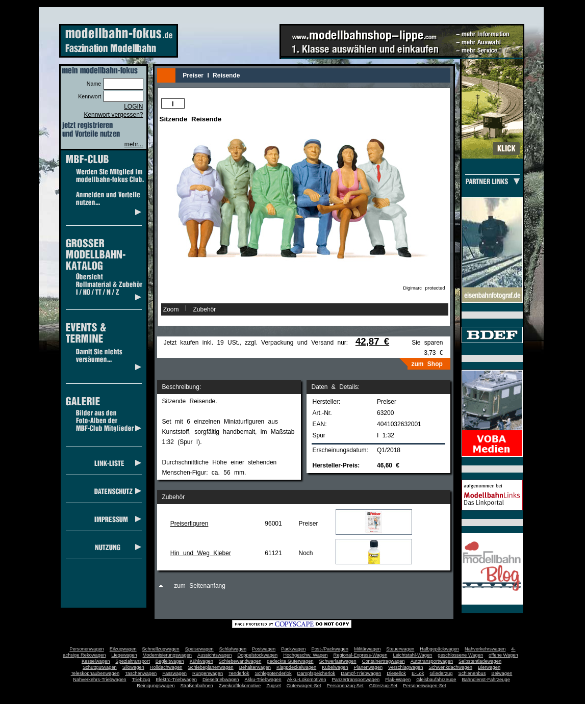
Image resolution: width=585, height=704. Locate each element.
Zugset (273, 685)
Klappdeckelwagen (296, 667)
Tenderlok (238, 673)
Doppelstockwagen (257, 655)
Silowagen (133, 667)
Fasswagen (174, 673)
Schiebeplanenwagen (211, 667)
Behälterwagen (255, 667)
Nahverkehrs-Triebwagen (99, 679)
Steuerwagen (400, 648)
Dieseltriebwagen (220, 679)
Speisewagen (199, 648)
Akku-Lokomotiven (306, 679)
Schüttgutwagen (100, 667)
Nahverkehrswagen (485, 648)
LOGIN (133, 106)
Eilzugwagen (123, 648)
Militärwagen (367, 648)
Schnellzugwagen (161, 648)
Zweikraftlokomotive (240, 685)
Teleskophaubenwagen (95, 673)
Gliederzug (440, 673)
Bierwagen (489, 667)
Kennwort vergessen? (113, 114)
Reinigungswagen (155, 685)
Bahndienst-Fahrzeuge (486, 679)
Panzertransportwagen (355, 679)
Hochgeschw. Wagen (305, 655)
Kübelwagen (335, 667)
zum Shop (427, 364)
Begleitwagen (170, 661)
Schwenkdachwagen (450, 667)
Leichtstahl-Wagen (412, 655)
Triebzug (141, 679)
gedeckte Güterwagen (290, 661)
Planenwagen (368, 667)
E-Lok (418, 673)
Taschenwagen (141, 673)
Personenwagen (86, 648)
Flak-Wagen (398, 679)
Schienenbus (472, 673)
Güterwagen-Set (304, 685)
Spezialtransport (132, 661)
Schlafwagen (232, 648)
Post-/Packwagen (329, 648)
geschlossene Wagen (460, 655)
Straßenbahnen (197, 685)
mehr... (133, 144)
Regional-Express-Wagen (360, 655)
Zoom (171, 309)
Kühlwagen (201, 661)
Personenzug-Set (345, 685)
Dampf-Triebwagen (361, 673)
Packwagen (293, 648)
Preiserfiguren (189, 523)
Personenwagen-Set (424, 685)
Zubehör (204, 309)
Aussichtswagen (214, 655)
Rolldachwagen (166, 667)
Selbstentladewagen (480, 661)
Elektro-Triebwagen (176, 679)
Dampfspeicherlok (316, 673)
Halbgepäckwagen (439, 648)
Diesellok (396, 673)
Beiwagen (501, 673)
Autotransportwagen (432, 661)
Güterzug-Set (383, 685)
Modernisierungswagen (167, 655)
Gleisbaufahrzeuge (436, 679)
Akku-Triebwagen (262, 679)
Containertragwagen (383, 661)
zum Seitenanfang (199, 585)
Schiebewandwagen (240, 661)
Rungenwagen (207, 673)
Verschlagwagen (405, 667)
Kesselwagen (96, 661)
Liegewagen (124, 655)
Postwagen (263, 648)
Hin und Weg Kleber (200, 553)
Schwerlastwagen (338, 661)
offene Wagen (503, 655)
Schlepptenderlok (273, 673)
